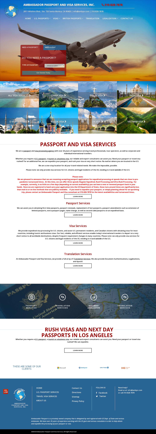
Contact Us (77, 388)
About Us (41, 400)
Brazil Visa (96, 95)
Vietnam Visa (135, 121)
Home (39, 388)
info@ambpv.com (89, 11)
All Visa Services (18, 95)
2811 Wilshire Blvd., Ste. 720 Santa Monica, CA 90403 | (56, 11)
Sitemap (75, 396)
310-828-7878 (119, 5)
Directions (76, 392)
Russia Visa (57, 121)
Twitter (101, 396)
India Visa (135, 95)
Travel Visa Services (46, 396)
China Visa (57, 95)
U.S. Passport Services (47, 392)
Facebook (101, 392)
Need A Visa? (50, 47)
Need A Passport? (30, 47)
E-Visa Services (18, 121)
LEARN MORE (78, 196)
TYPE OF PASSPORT (30, 65)
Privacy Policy (78, 401)
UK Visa (96, 121)
